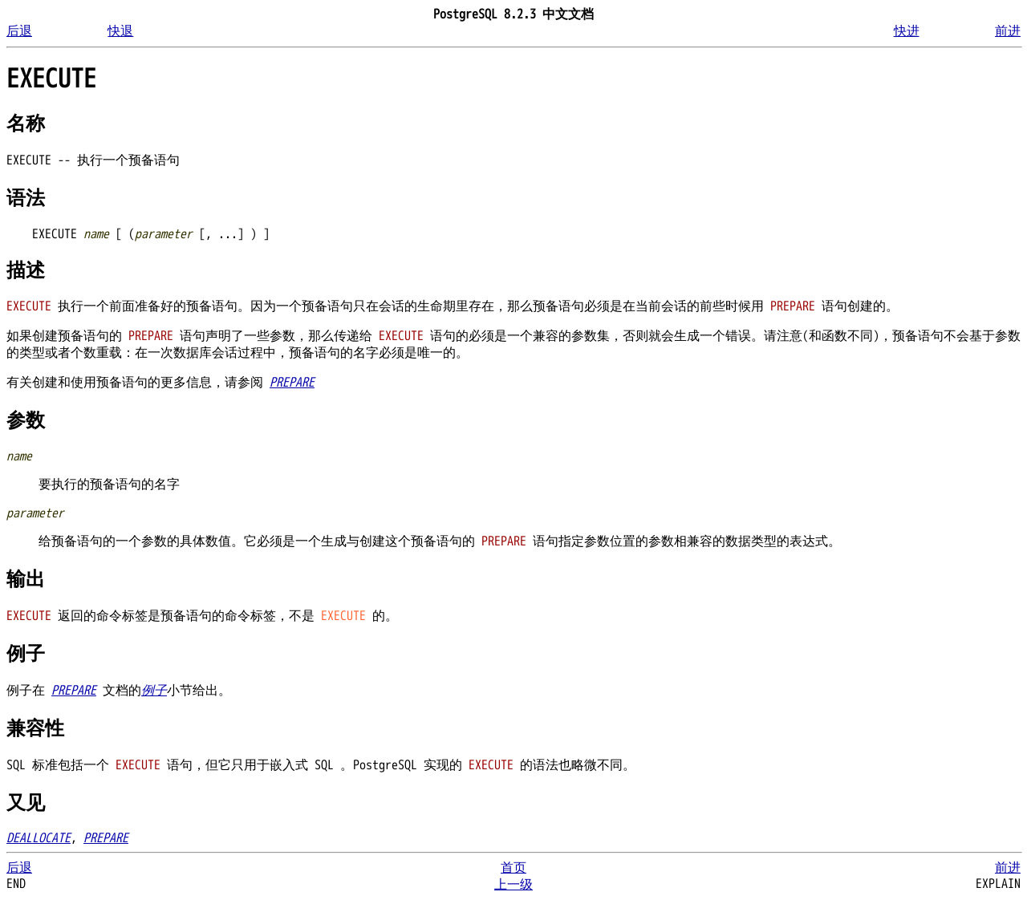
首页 (513, 868)
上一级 (513, 885)
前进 (1008, 31)
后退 (19, 31)
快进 (906, 31)
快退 (120, 31)
